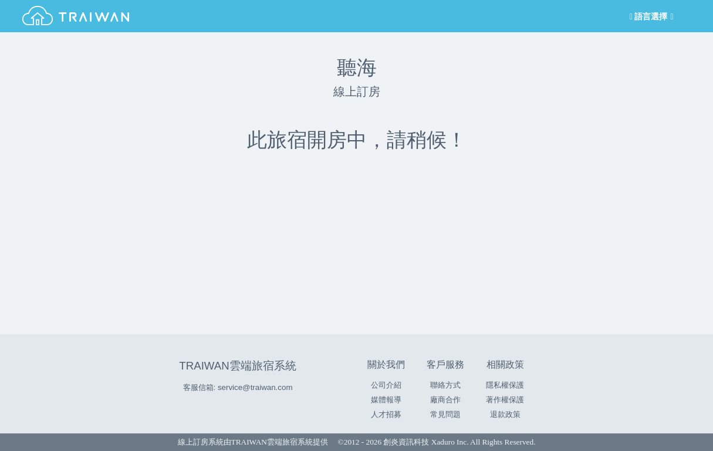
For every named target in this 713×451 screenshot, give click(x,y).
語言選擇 (650, 16)
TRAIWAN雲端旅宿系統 (237, 366)
